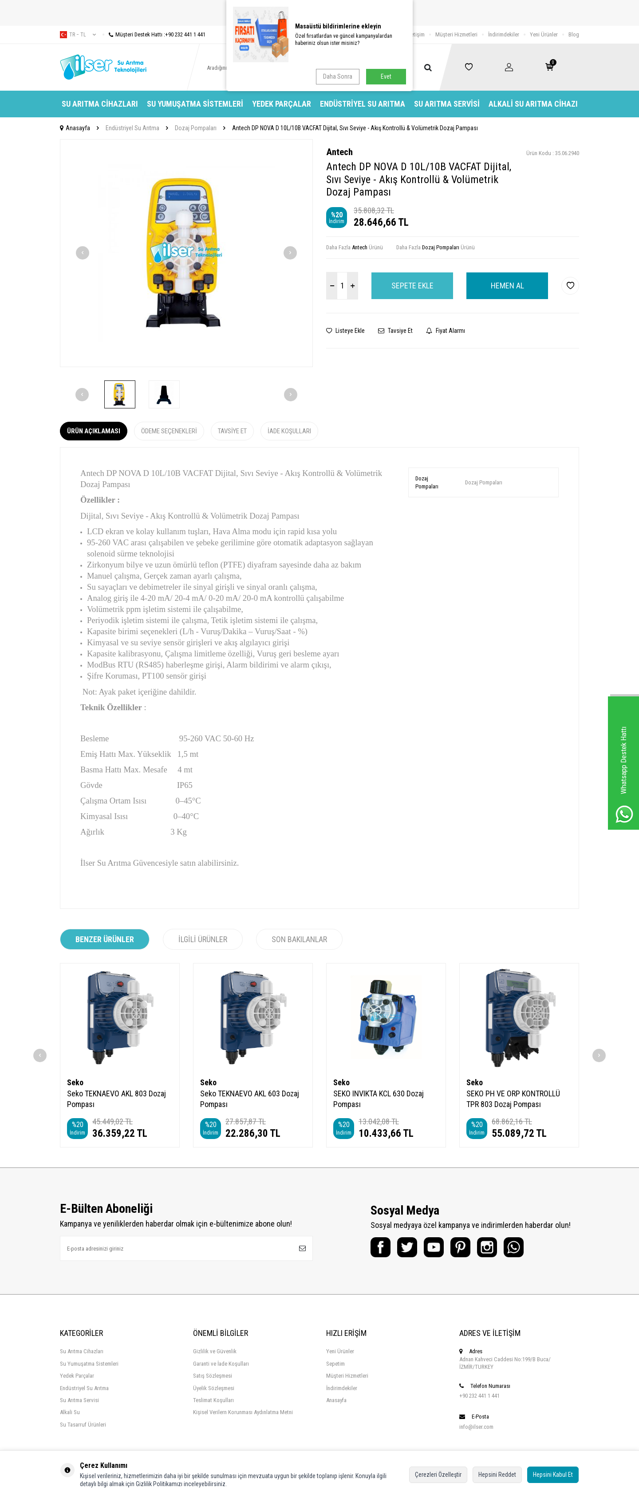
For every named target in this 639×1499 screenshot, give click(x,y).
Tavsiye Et (395, 330)
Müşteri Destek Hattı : (154, 34)
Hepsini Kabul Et (553, 1474)
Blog (573, 34)
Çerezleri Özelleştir (438, 1474)
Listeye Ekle (345, 330)
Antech (339, 152)
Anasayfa (75, 128)
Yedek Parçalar (281, 103)
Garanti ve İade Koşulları (221, 1363)
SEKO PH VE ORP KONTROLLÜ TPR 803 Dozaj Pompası (513, 1099)
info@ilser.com (476, 1426)
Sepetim (335, 1363)
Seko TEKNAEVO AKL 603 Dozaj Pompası (249, 1099)
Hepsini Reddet (497, 1474)
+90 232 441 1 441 (479, 1395)
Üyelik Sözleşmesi (213, 1388)
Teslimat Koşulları (213, 1400)
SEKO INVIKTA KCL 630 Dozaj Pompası (378, 1099)
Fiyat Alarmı (445, 330)
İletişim (416, 34)
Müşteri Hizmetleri (456, 34)
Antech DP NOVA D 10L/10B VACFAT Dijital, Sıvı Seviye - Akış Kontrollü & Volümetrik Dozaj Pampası (355, 128)
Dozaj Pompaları (196, 128)
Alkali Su (70, 1412)
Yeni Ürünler (544, 34)
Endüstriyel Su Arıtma (362, 103)
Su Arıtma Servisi (447, 103)
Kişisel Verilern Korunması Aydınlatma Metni (243, 1412)
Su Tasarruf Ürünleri (83, 1424)
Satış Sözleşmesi (212, 1375)
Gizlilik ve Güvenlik (215, 1351)
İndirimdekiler (503, 34)
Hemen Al (507, 285)
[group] (186, 253)
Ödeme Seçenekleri (169, 431)
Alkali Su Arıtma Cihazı (533, 103)
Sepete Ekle (412, 285)
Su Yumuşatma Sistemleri (195, 103)
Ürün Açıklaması (93, 431)
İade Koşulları (289, 431)
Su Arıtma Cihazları (100, 103)
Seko (75, 1082)
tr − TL (78, 34)
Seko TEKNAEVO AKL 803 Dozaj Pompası (116, 1099)
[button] (82, 253)
